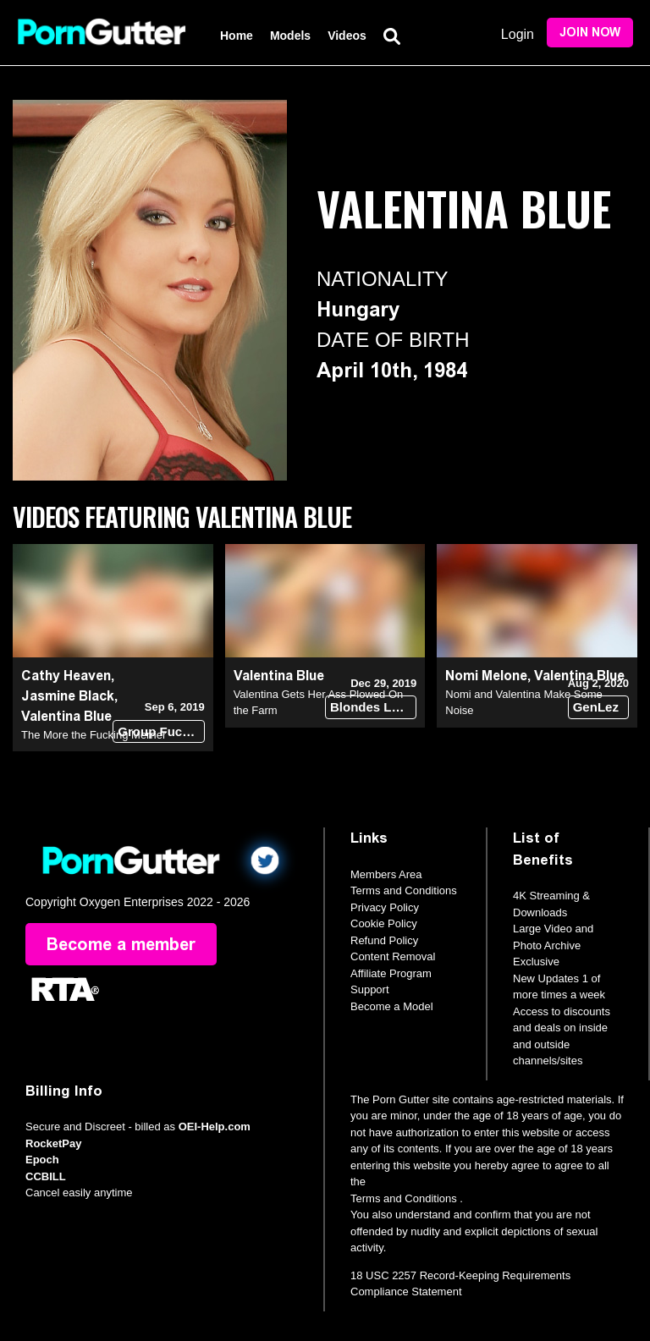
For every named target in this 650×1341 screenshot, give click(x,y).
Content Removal (392, 956)
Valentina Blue (66, 716)
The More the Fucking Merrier (93, 734)
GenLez (596, 707)
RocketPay (53, 1143)
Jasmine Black (67, 696)
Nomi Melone (486, 676)
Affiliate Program (391, 973)
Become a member (121, 944)
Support (369, 989)
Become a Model (391, 1006)
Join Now (589, 32)
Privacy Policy (384, 907)
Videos (347, 35)
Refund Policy (384, 940)
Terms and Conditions (403, 890)
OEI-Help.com (215, 1126)
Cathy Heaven (66, 676)
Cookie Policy (383, 923)
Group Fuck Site (161, 731)
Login (517, 34)
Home (236, 35)
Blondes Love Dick (373, 707)
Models (290, 35)
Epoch (42, 1159)
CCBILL (45, 1176)
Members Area (386, 874)
